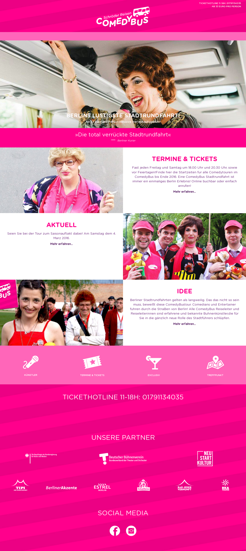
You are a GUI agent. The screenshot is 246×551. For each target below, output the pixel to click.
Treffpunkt (215, 375)
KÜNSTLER (30, 375)
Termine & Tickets (92, 375)
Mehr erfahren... (184, 191)
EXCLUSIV (154, 375)
